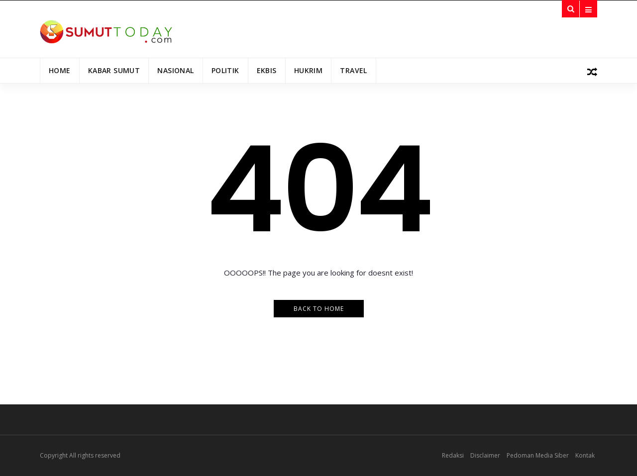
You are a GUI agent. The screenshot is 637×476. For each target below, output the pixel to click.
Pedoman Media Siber (538, 455)
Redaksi (453, 455)
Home (60, 70)
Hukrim (308, 70)
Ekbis (267, 70)
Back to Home (319, 308)
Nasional (175, 70)
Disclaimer (485, 455)
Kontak (585, 455)
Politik (225, 70)
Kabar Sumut (114, 70)
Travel (353, 70)
